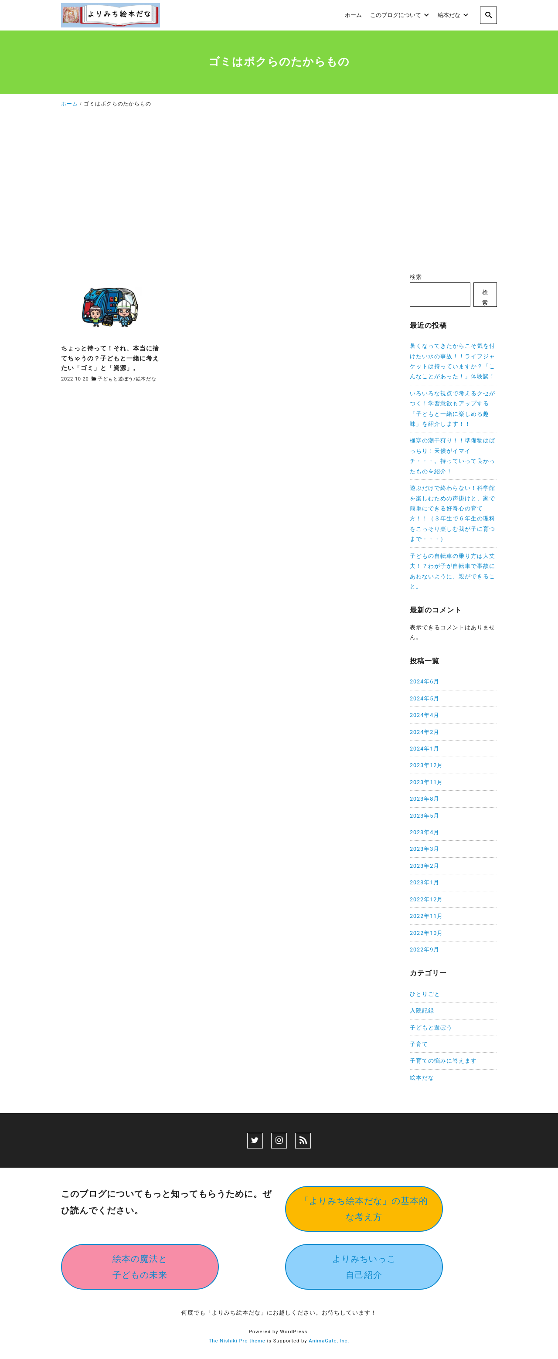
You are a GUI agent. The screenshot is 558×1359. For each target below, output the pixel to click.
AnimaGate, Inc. (329, 1341)
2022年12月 (426, 899)
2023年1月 (424, 882)
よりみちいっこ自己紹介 (364, 1267)
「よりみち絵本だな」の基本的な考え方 (364, 1209)
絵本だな (146, 379)
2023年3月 (424, 849)
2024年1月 (424, 748)
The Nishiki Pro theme (237, 1341)
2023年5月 (424, 815)
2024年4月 (424, 715)
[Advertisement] (279, 193)
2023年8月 (424, 798)
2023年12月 (426, 765)
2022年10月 (426, 933)
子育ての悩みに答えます (443, 1060)
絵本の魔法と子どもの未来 (139, 1267)
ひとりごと (425, 994)
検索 (416, 277)
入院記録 (422, 1010)
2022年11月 (426, 916)
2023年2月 (424, 866)
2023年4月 (424, 832)
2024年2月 (424, 732)
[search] (488, 15)
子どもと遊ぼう (115, 379)
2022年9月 (424, 949)
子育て (419, 1044)
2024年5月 (424, 698)
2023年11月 (426, 782)
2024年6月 (424, 681)
